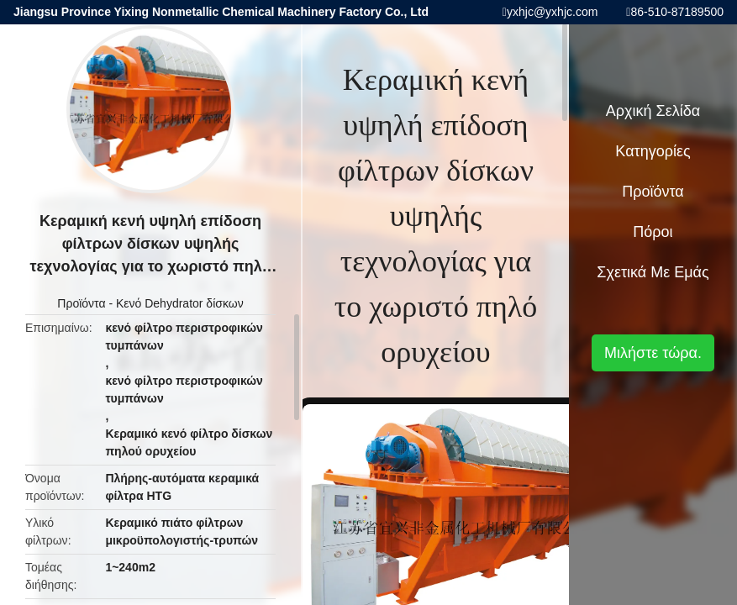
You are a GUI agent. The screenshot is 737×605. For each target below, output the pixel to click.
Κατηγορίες (652, 151)
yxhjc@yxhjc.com (552, 11)
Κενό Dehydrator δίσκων (180, 303)
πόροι (652, 232)
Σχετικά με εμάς (652, 272)
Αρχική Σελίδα (653, 111)
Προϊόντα (81, 303)
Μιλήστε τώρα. (653, 353)
